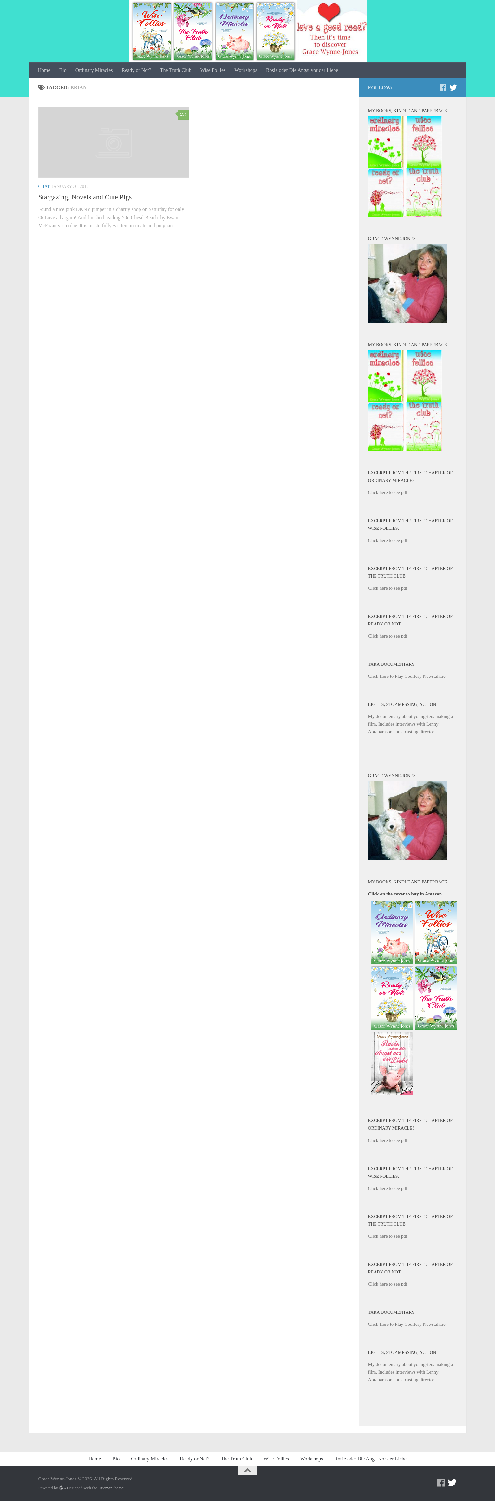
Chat (44, 186)
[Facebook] (443, 87)
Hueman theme (111, 1487)
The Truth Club (176, 70)
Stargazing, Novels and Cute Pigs (85, 197)
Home (44, 70)
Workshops (245, 70)
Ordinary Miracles (94, 70)
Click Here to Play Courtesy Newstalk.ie (407, 676)
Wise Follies (212, 70)
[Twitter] (453, 87)
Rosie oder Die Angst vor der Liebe (302, 70)
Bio (63, 70)
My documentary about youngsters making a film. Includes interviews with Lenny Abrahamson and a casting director (410, 724)
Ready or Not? (136, 70)
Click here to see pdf (387, 492)
